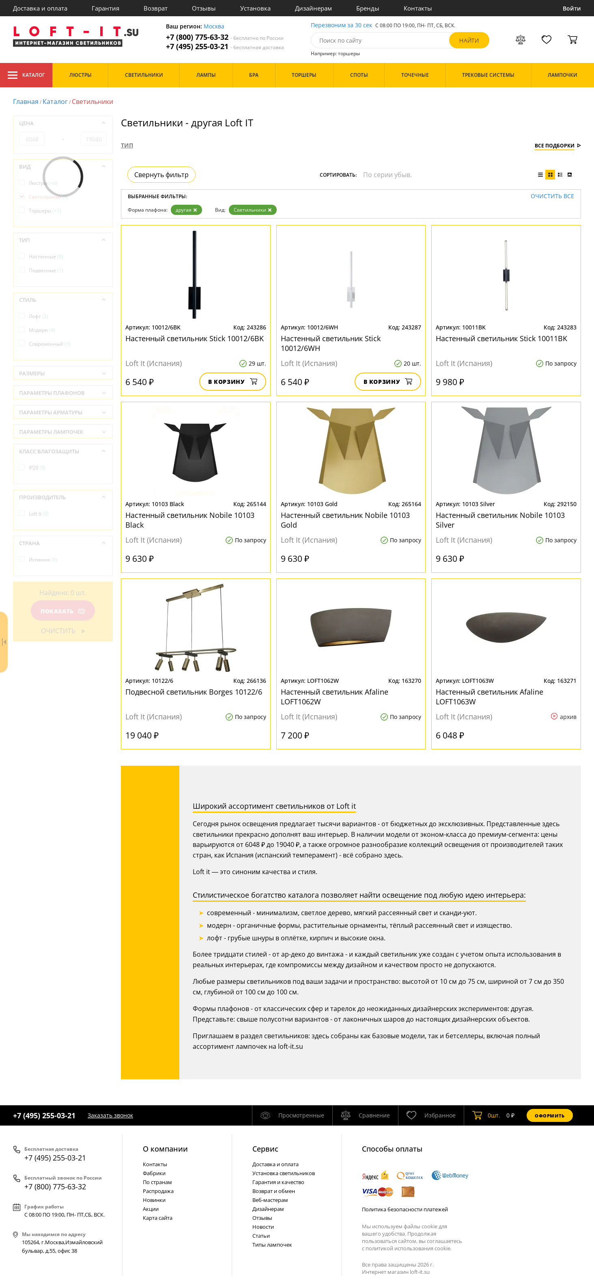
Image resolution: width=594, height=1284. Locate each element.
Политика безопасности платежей (405, 1209)
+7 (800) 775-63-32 (225, 37)
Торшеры (45, 210)
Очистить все (552, 196)
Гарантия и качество (278, 1182)
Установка (255, 8)
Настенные (46, 256)
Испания (43, 559)
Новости (263, 1226)
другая (186, 209)
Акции (151, 1209)
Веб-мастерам (270, 1200)
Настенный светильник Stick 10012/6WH (331, 343)
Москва (214, 26)
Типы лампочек (272, 1244)
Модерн (42, 330)
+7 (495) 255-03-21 (225, 46)
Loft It (39, 513)
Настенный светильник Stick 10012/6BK (194, 338)
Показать (63, 611)
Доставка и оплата (40, 8)
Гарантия (105, 8)
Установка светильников (283, 1173)
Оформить (550, 1116)
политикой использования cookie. (409, 1248)
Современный (50, 343)
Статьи (261, 1235)
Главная (26, 101)
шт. (486, 1115)
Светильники (253, 209)
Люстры (43, 183)
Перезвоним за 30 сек (341, 25)
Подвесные (46, 270)
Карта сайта (157, 1217)
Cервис (265, 1149)
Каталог (26, 75)
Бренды (367, 8)
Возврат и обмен (273, 1191)
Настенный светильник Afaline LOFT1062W (334, 696)
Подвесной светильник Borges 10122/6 (193, 692)
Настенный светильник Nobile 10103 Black (189, 520)
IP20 (37, 467)
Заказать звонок (110, 1115)
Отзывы (204, 8)
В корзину (232, 381)
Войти (572, 8)
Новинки (154, 1200)
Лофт (38, 316)
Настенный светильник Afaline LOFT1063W (489, 696)
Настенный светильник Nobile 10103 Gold (345, 520)
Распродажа (158, 1191)
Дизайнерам (313, 8)
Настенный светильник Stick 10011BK (501, 338)
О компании (165, 1149)
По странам (157, 1182)
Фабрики (154, 1173)
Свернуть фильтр (161, 174)
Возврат (156, 8)
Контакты (418, 8)
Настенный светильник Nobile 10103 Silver (500, 520)
